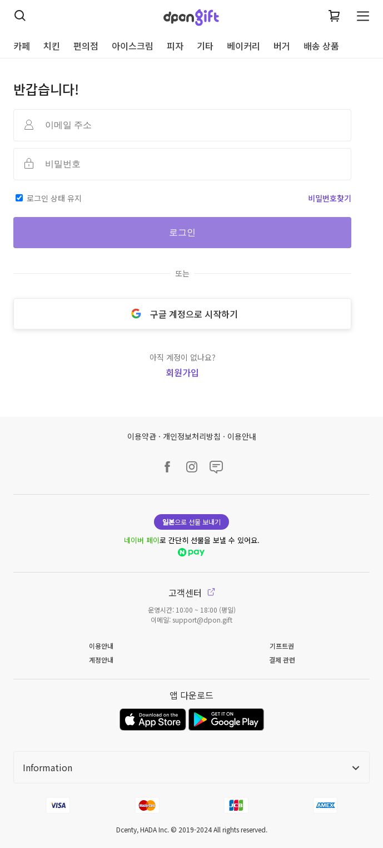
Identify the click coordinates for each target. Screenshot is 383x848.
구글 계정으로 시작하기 (182, 313)
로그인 (182, 232)
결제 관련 (282, 659)
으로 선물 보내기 (191, 521)
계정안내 (101, 659)
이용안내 (241, 436)
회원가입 (182, 372)
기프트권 (282, 645)
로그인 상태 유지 (54, 198)
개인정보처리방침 (192, 436)
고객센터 (191, 592)
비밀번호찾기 (329, 198)
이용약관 (141, 436)
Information (191, 767)
